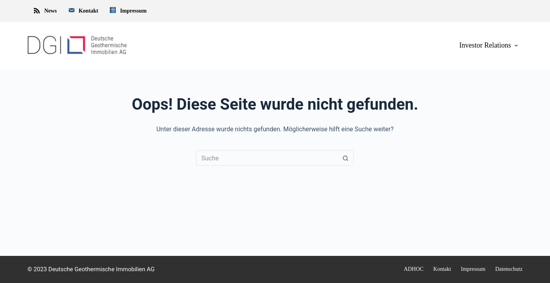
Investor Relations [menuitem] (489, 45)
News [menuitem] (45, 11)
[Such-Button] (346, 158)
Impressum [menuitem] (128, 11)
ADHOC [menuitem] (414, 269)
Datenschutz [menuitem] (508, 269)
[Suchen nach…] (267, 158)
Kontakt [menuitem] (82, 11)
